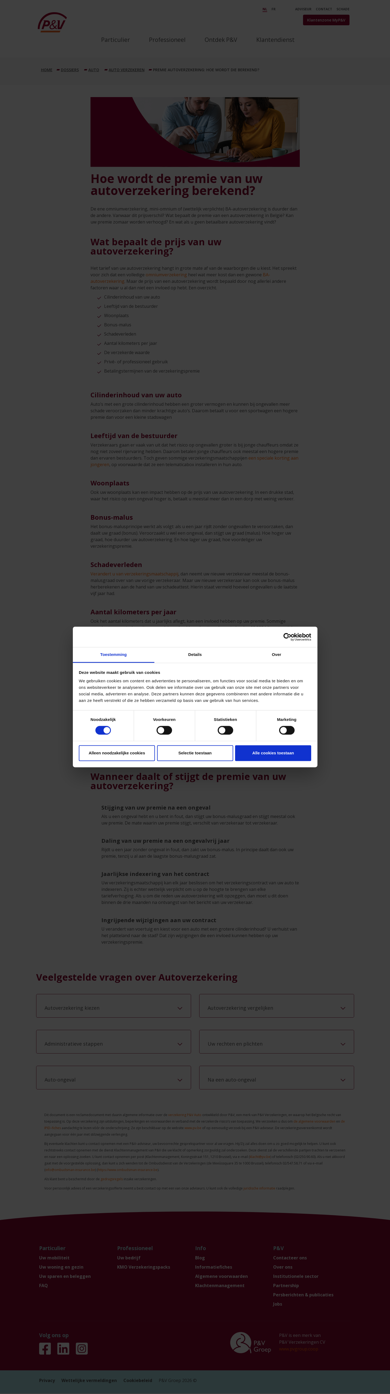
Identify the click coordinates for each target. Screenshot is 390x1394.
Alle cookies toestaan (273, 753)
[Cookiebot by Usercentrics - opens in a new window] (287, 637)
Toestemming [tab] (113, 654)
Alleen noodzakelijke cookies (117, 753)
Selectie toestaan (195, 753)
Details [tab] (195, 654)
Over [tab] (276, 654)
